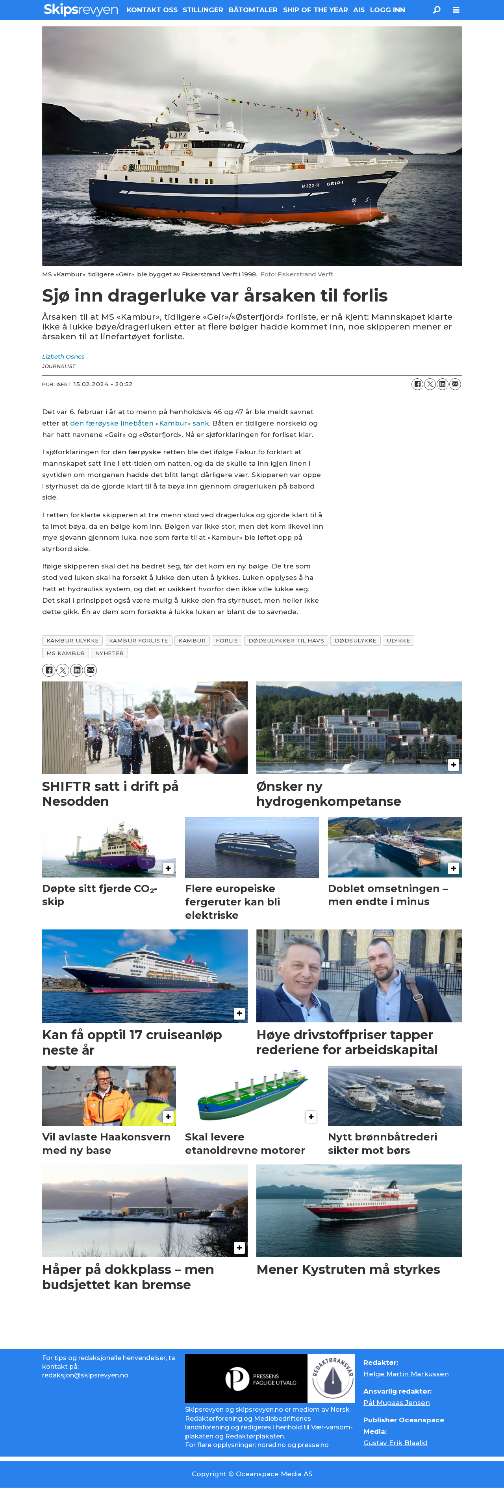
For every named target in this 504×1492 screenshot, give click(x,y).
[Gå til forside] (81, 10)
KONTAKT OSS (152, 10)
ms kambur (65, 653)
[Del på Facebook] (417, 384)
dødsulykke (355, 640)
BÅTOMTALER (253, 10)
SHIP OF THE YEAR (315, 10)
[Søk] (437, 10)
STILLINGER (203, 10)
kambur (192, 640)
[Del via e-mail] (455, 384)
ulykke (398, 640)
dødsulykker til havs (286, 640)
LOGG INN (387, 10)
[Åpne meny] (456, 10)
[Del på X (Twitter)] (430, 384)
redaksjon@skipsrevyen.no (85, 1375)
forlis (227, 640)
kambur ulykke (72, 640)
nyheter (109, 653)
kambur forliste (138, 640)
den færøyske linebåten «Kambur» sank (139, 423)
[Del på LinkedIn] (442, 384)
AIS (359, 10)
